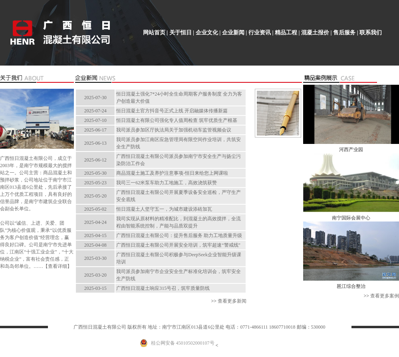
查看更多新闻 (232, 301)
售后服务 (344, 33)
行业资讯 (259, 33)
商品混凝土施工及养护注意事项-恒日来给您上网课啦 (172, 173)
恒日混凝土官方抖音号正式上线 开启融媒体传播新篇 (172, 111)
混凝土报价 (315, 33)
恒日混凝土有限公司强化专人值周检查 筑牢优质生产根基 (176, 120)
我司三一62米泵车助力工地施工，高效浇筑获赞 (166, 182)
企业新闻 (233, 33)
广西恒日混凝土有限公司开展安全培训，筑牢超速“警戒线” (178, 245)
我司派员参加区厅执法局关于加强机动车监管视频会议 (173, 130)
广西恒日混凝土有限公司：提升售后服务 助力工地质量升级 (179, 235)
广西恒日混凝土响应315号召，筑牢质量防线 (163, 288)
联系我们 (370, 33)
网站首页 (154, 33)
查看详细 (57, 266)
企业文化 (207, 33)
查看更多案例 (384, 296)
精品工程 (286, 33)
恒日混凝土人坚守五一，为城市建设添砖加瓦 (164, 209)
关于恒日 (180, 33)
